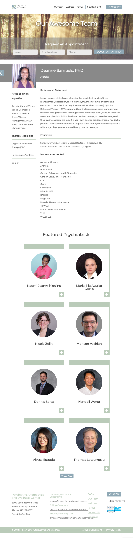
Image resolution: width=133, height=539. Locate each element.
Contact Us (94, 512)
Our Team (58, 7)
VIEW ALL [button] (66, 475)
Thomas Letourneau (89, 460)
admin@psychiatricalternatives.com (69, 501)
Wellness (70, 7)
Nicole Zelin (44, 344)
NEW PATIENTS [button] (114, 501)
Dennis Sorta (44, 402)
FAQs (91, 494)
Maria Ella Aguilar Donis (89, 287)
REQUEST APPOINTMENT (109, 51)
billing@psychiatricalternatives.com (69, 509)
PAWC (20, 7)
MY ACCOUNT (114, 7)
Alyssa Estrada (44, 460)
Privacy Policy (113, 530)
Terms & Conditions (91, 530)
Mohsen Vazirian (89, 344)
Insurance (93, 517)
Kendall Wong (89, 402)
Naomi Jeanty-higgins (44, 286)
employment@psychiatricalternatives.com (72, 518)
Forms (80, 7)
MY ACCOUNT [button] (114, 494)
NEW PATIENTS (94, 7)
